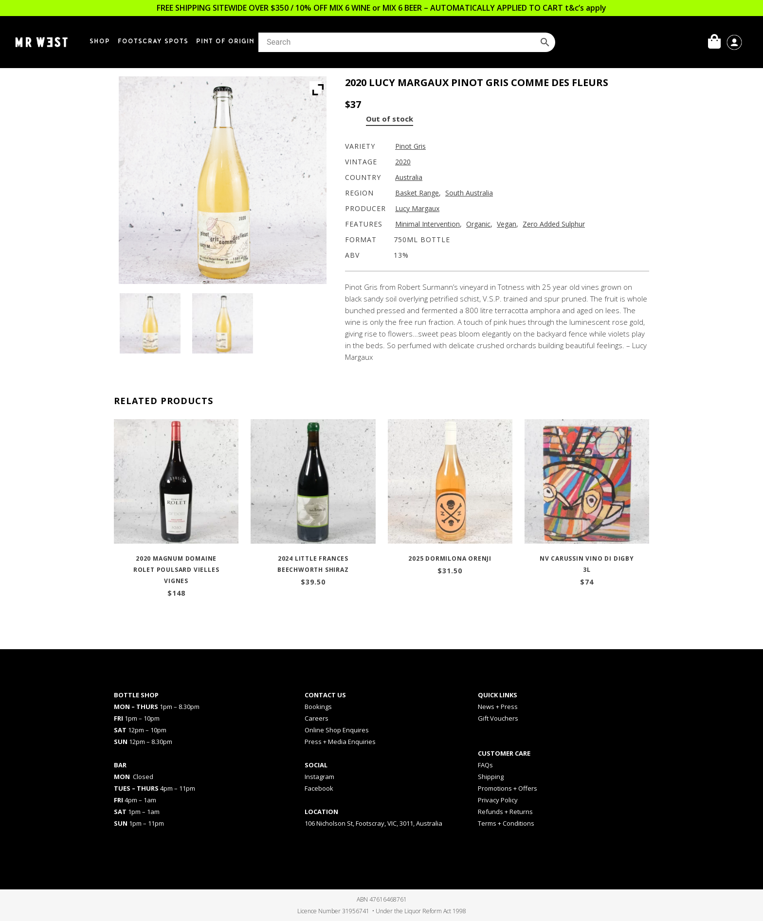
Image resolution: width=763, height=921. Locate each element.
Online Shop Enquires (337, 730)
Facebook (319, 788)
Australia (408, 177)
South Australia (469, 192)
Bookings (318, 706)
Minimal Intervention (427, 224)
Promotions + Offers (507, 788)
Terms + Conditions (506, 823)
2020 (403, 161)
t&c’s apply (585, 7)
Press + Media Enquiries (340, 741)
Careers (316, 718)
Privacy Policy (498, 800)
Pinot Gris (410, 146)
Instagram (319, 776)
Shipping (491, 776)
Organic (478, 224)
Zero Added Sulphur (554, 224)
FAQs (485, 765)
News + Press (498, 706)
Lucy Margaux (417, 208)
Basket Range (417, 192)
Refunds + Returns (505, 811)
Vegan (506, 224)
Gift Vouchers (498, 718)
